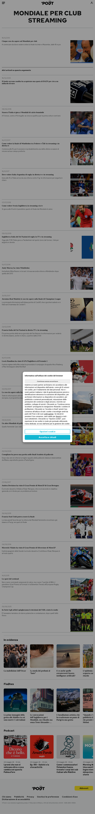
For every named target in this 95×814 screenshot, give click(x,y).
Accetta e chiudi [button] (47, 437)
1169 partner (49, 414)
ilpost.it (58, 416)
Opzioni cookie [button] (48, 431)
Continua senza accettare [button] (47, 381)
